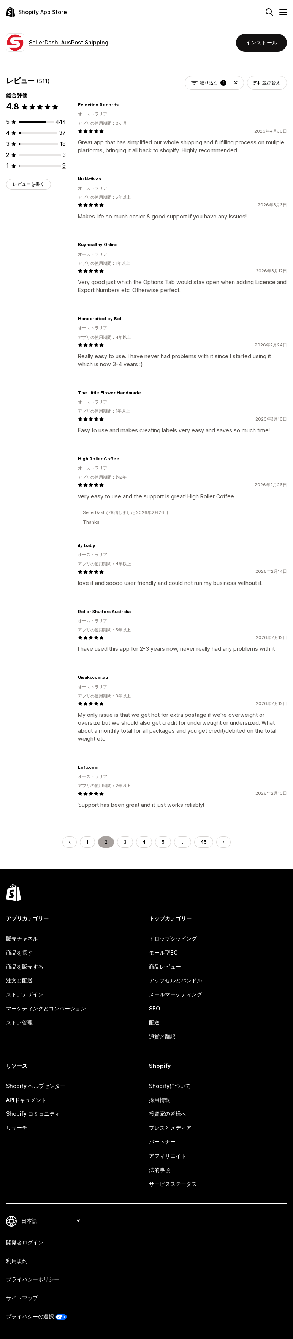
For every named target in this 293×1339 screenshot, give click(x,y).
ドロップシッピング (173, 938)
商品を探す (19, 952)
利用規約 (16, 1261)
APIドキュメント (26, 1100)
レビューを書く (28, 184)
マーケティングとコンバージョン (46, 1008)
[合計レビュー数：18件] (63, 144)
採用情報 (159, 1100)
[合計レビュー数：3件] (64, 155)
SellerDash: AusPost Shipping (68, 42)
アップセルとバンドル (175, 980)
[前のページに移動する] (69, 842)
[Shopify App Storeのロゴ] (36, 12)
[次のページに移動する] (223, 842)
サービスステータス (173, 1184)
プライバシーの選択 (30, 1316)
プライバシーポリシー (32, 1279)
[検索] (269, 12)
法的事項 (159, 1170)
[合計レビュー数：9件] (64, 165)
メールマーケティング (175, 994)
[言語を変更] (50, 1221)
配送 (154, 1022)
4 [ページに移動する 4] (144, 842)
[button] (236, 82)
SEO (154, 1008)
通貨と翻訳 (162, 1036)
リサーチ (16, 1127)
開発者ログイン (24, 1242)
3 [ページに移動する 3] (125, 842)
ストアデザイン (24, 994)
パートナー (162, 1141)
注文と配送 (19, 980)
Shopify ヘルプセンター (35, 1086)
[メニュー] (283, 12)
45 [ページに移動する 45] (204, 842)
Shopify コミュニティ (33, 1113)
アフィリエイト (167, 1155)
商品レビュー (165, 966)
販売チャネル (22, 938)
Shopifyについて (170, 1086)
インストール (261, 42)
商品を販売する (24, 966)
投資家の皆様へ (167, 1113)
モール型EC (163, 952)
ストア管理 (19, 1022)
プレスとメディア (170, 1127)
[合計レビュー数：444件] (60, 122)
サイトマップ (22, 1298)
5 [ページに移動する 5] (163, 842)
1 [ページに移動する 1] (87, 842)
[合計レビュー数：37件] (62, 133)
